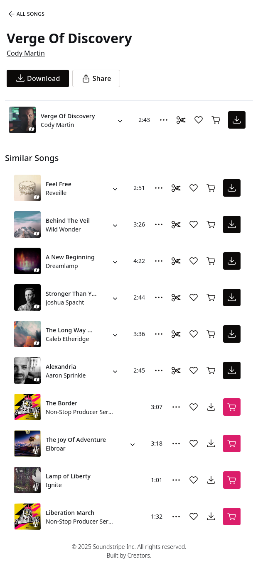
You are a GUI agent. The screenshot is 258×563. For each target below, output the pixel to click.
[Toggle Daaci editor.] (181, 120)
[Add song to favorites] (198, 120)
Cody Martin (26, 53)
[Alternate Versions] (120, 120)
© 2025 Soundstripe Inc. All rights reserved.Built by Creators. (128, 551)
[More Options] (163, 120)
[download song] (38, 78)
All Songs (25, 14)
